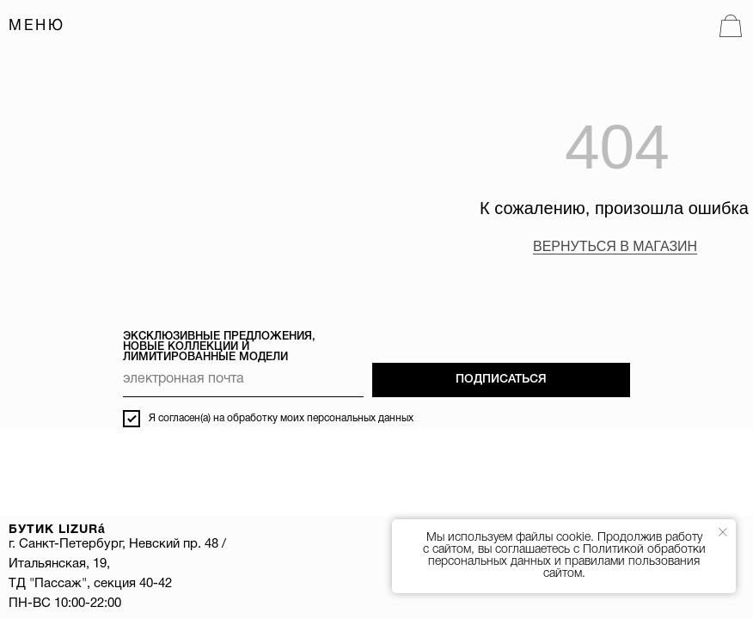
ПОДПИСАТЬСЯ (501, 379)
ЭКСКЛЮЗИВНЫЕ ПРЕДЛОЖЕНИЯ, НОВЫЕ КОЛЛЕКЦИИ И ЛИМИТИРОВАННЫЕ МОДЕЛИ (219, 347)
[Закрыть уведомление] (723, 532)
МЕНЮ (37, 26)
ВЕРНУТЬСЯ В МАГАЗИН (615, 246)
